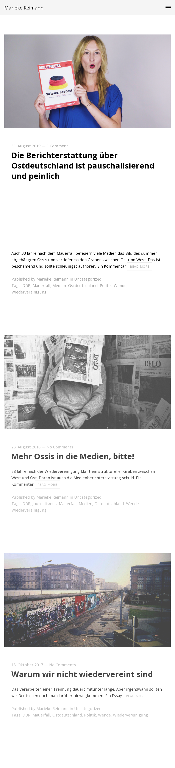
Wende (120, 285)
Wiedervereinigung (29, 292)
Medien (59, 285)
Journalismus (45, 503)
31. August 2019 (26, 145)
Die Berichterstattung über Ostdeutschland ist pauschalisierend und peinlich (82, 165)
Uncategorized (88, 279)
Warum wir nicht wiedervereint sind (82, 674)
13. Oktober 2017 (27, 664)
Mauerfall (41, 285)
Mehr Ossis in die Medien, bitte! (72, 456)
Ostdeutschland (83, 285)
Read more (140, 266)
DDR (26, 285)
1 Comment (57, 145)
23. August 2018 (26, 447)
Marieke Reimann (24, 7)
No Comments (60, 447)
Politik (106, 285)
